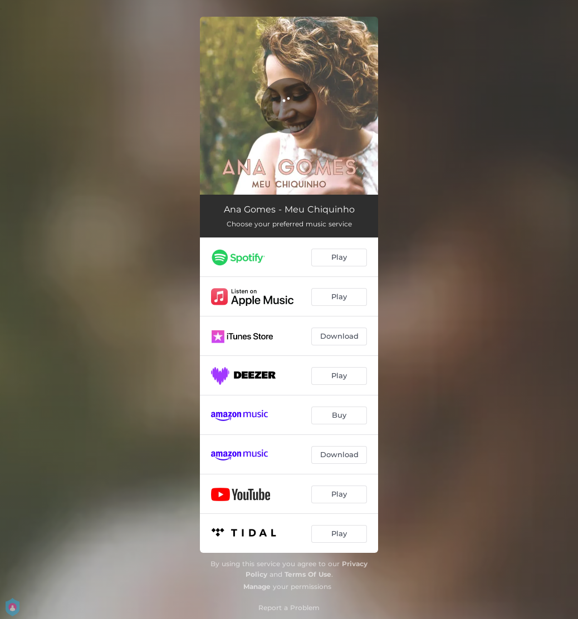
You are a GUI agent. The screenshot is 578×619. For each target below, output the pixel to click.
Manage (257, 586)
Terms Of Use (308, 574)
